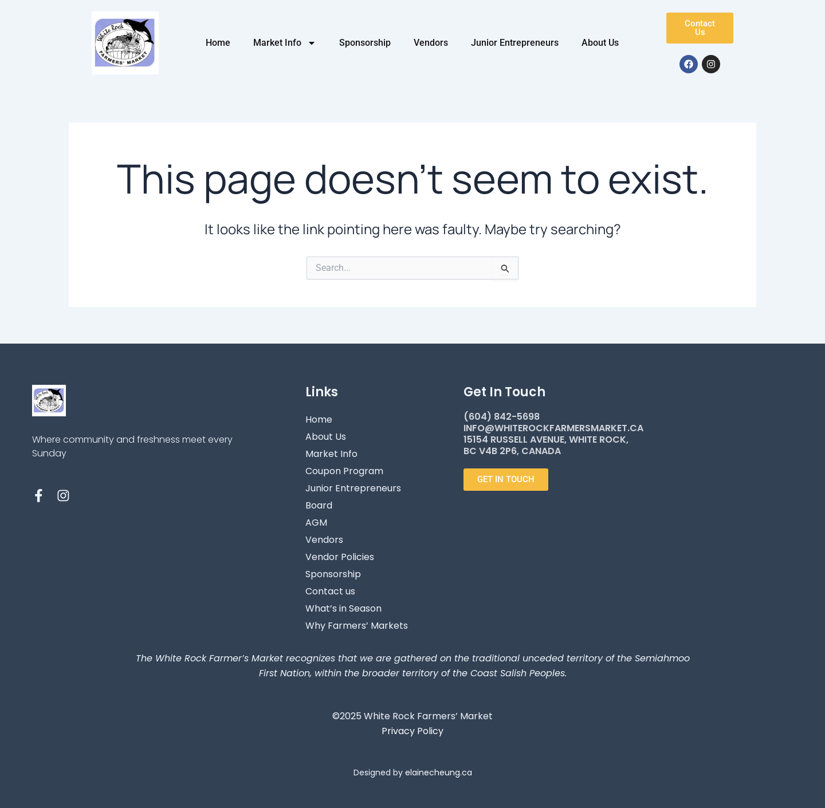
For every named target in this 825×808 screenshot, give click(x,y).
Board (318, 505)
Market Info (284, 43)
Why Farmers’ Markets (356, 625)
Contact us (330, 591)
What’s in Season (343, 608)
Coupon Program (344, 471)
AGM (316, 522)
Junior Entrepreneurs (515, 42)
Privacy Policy (412, 731)
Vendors (431, 42)
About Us (600, 42)
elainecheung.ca (438, 772)
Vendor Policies (339, 556)
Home (218, 42)
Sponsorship (365, 42)
